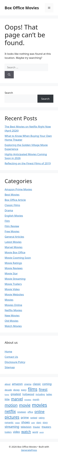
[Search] (9, 74)
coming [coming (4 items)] (47, 384)
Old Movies (11, 321)
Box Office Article (15, 200)
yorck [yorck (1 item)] (41, 432)
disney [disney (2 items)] (16, 389)
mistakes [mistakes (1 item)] (27, 400)
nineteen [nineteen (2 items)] (21, 411)
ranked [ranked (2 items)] (33, 417)
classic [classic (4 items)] (37, 384)
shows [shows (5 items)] (25, 422)
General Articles (14, 236)
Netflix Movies (13, 310)
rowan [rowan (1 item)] (17, 423)
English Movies (14, 215)
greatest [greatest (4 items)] (16, 394)
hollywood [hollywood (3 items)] (28, 394)
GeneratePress (29, 450)
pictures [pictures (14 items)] (12, 417)
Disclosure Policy (15, 362)
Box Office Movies (22, 7)
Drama (9, 210)
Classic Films (12, 205)
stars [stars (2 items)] (38, 422)
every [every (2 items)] (23, 389)
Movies (9, 299)
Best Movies (12, 194)
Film (7, 221)
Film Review (12, 226)
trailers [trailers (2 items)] (8, 432)
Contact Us (11, 357)
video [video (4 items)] (16, 432)
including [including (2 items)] (40, 394)
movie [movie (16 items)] (24, 405)
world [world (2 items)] (35, 432)
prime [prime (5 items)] (25, 417)
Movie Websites (14, 294)
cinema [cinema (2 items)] (27, 384)
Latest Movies (13, 242)
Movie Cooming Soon (18, 257)
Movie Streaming (15, 278)
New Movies (12, 315)
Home (8, 351)
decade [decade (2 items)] (8, 389)
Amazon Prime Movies (18, 189)
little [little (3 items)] (7, 399)
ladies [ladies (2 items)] (49, 394)
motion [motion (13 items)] (11, 405)
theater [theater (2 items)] (36, 426)
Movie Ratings (13, 263)
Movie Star (11, 273)
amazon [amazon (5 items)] (17, 384)
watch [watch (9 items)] (26, 431)
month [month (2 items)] (36, 399)
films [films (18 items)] (32, 389)
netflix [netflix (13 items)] (10, 411)
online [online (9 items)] (39, 411)
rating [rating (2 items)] (42, 417)
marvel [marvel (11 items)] (17, 398)
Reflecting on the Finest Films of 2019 (28, 163)
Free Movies (12, 231)
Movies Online (13, 305)
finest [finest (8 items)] (43, 389)
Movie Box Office (15, 252)
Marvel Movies (13, 247)
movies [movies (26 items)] (39, 405)
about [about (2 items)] (8, 384)
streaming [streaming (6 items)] (12, 427)
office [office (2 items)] (30, 411)
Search (9, 92)
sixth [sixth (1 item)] (33, 423)
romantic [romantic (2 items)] (9, 422)
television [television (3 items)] (26, 427)
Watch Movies (13, 326)
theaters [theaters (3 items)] (46, 427)
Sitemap (10, 367)
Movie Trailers (13, 284)
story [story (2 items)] (45, 422)
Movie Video (12, 289)
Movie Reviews (14, 268)
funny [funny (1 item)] (7, 394)
